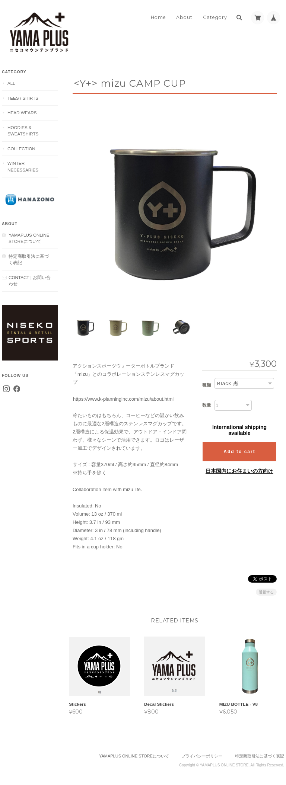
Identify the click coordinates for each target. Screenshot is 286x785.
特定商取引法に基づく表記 (29, 259)
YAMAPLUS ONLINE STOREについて (29, 238)
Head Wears (22, 112)
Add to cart (239, 449)
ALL (11, 83)
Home (158, 17)
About (184, 17)
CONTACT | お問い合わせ (30, 280)
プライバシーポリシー (201, 755)
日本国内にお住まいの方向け (239, 469)
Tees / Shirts (22, 98)
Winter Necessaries (22, 166)
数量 (206, 403)
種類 (206, 383)
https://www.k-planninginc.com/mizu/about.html (123, 397)
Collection (21, 148)
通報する (266, 590)
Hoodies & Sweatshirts (22, 131)
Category (215, 17)
